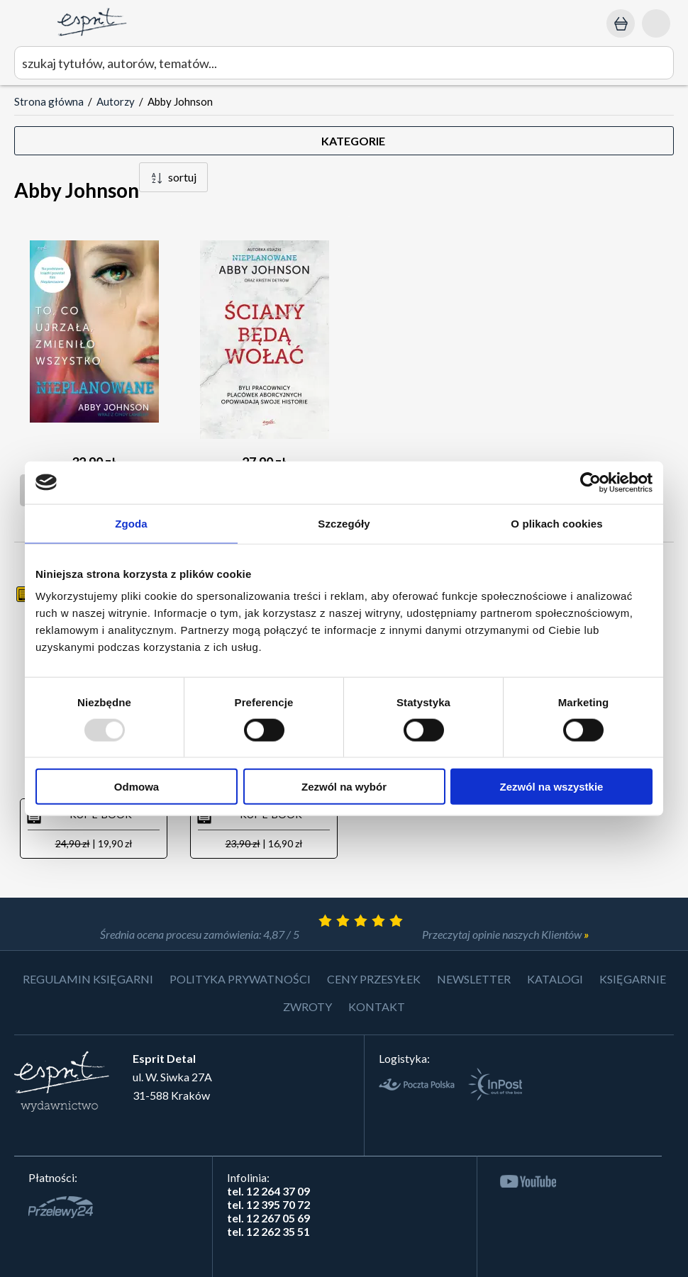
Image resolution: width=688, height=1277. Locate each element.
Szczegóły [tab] (344, 523)
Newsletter (474, 979)
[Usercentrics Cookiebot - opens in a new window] (590, 482)
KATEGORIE (353, 140)
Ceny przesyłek (374, 979)
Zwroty (307, 1006)
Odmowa (136, 787)
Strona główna (49, 101)
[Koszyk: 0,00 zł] (620, 23)
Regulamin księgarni (88, 979)
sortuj (182, 177)
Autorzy (115, 101)
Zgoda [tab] (131, 523)
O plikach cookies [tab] (556, 523)
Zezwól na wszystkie (552, 787)
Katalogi (555, 979)
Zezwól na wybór (344, 787)
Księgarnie (632, 979)
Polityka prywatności (240, 979)
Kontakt (376, 1006)
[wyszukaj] (344, 62)
